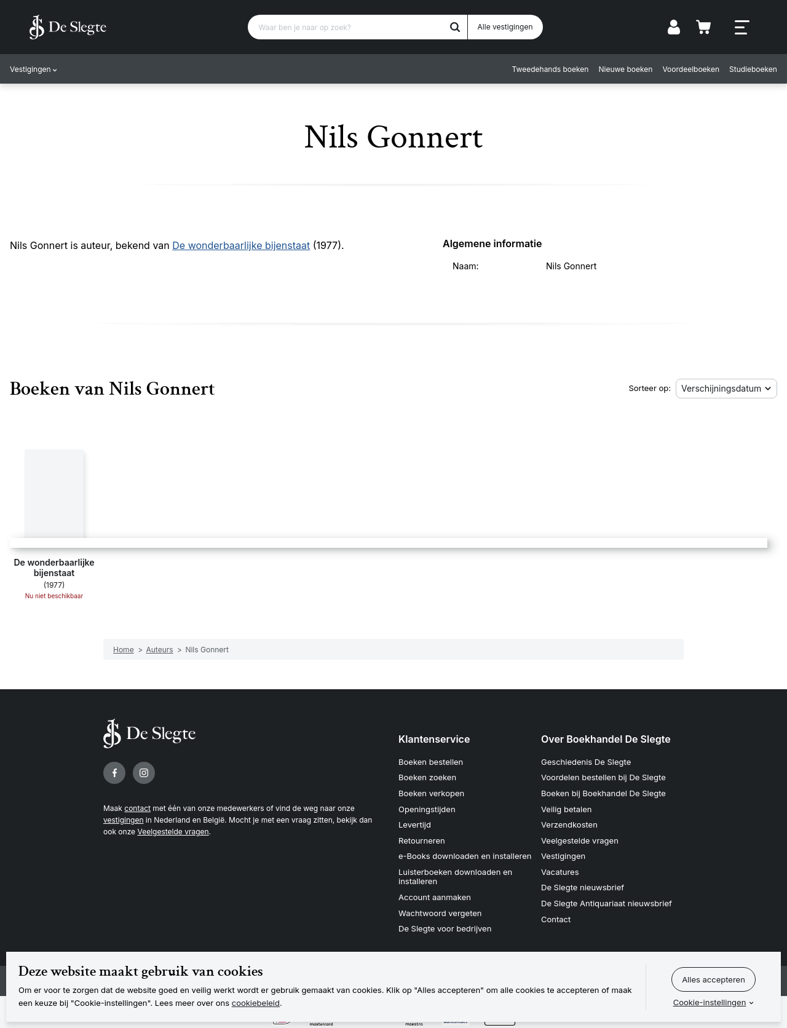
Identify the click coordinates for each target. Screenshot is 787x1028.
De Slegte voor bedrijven (444, 928)
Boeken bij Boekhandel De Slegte (603, 793)
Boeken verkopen (431, 793)
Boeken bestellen (430, 762)
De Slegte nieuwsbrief (582, 887)
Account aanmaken (434, 897)
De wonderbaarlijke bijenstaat (241, 245)
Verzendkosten (569, 824)
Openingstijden (427, 809)
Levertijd (414, 824)
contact (137, 808)
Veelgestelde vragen (172, 831)
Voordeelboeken (691, 69)
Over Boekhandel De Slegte (606, 739)
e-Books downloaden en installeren (464, 856)
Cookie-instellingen (709, 1002)
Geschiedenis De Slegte (586, 762)
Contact (556, 919)
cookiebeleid (256, 1003)
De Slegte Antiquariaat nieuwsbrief (606, 903)
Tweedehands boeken (550, 69)
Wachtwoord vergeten (440, 913)
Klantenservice (434, 739)
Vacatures (560, 872)
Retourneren (421, 840)
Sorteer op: (649, 388)
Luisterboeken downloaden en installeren (455, 877)
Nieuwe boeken (626, 69)
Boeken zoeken (427, 777)
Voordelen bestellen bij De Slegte (603, 777)
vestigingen (123, 819)
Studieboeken (753, 69)
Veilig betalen (566, 809)
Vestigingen (30, 69)
